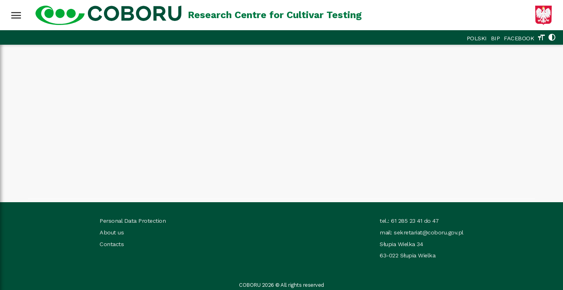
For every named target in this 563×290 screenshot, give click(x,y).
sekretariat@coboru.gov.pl (428, 232)
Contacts (112, 244)
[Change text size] (541, 38)
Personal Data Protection (133, 221)
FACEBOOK (519, 38)
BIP (495, 38)
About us (112, 232)
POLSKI (477, 38)
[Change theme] (551, 38)
